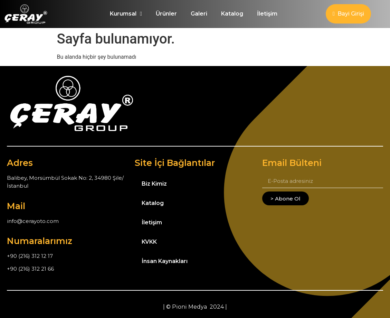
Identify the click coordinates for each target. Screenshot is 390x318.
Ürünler (166, 13)
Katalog (232, 13)
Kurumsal (126, 14)
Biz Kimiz (154, 183)
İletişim (267, 13)
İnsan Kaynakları (165, 261)
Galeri (199, 13)
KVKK (149, 241)
